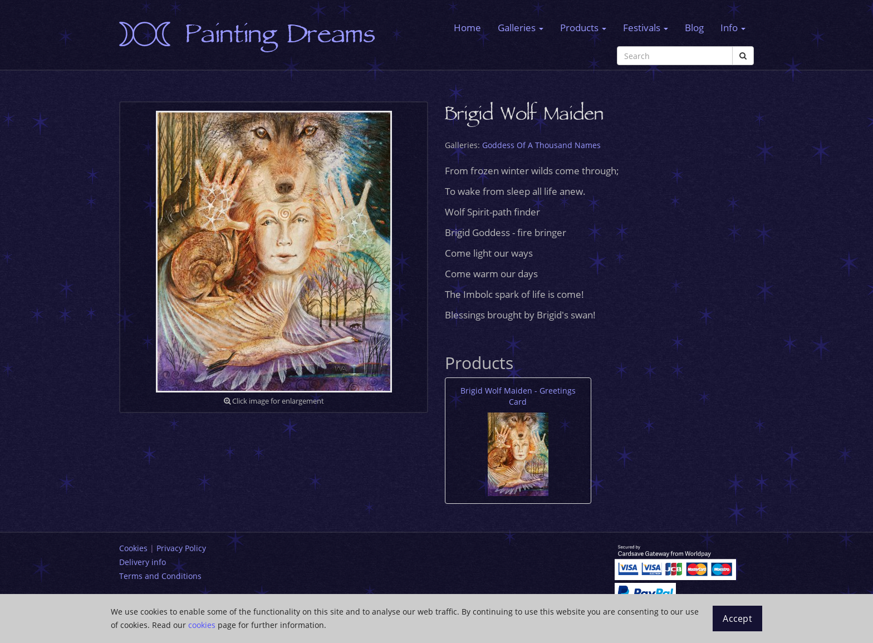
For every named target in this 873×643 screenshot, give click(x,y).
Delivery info (142, 562)
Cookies (133, 548)
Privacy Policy (181, 548)
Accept (737, 618)
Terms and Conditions (160, 576)
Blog (694, 27)
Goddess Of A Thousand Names (541, 145)
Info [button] (733, 27)
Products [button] (583, 27)
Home (467, 27)
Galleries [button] (520, 27)
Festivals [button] (645, 27)
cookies (201, 625)
